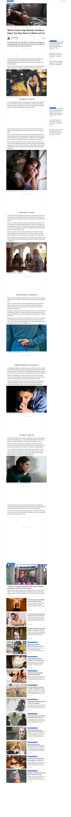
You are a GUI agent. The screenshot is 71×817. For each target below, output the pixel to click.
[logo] (10, 1)
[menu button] (64, 1)
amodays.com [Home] (10, 2)
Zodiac (15, 2)
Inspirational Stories (32, 642)
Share (43, 38)
